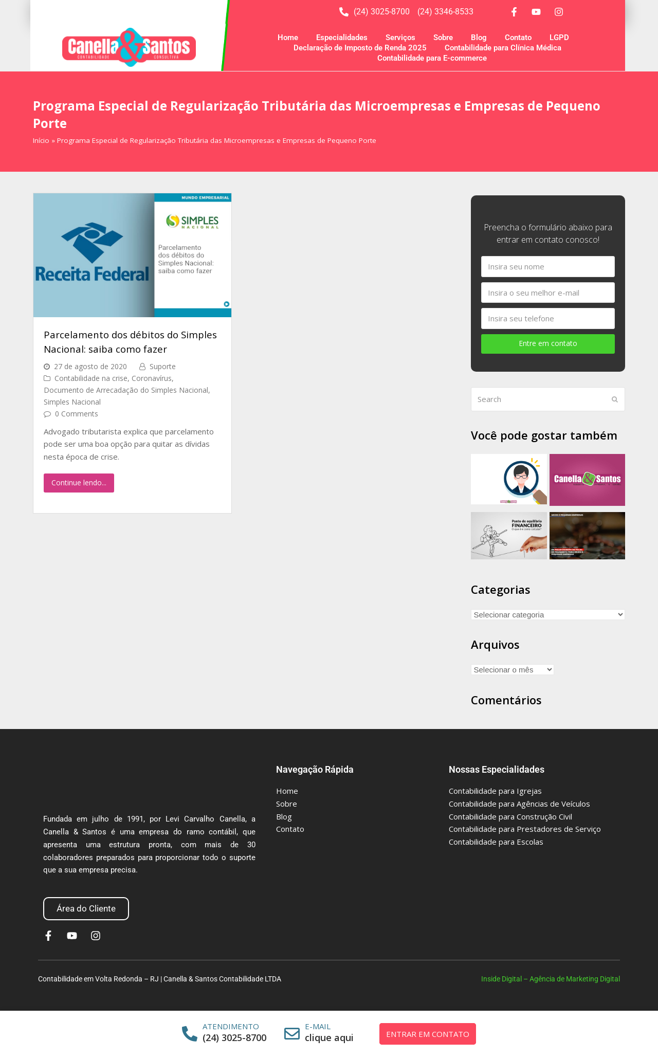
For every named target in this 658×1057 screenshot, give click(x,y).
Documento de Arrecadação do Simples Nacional (126, 390)
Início (41, 140)
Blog (479, 37)
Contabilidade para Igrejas (495, 791)
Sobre (443, 37)
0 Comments (76, 413)
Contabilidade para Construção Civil (510, 816)
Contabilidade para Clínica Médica (503, 47)
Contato (518, 37)
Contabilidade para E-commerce (432, 58)
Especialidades (342, 37)
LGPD (559, 37)
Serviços (400, 37)
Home (288, 37)
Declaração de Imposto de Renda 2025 (360, 47)
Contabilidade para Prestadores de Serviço (525, 829)
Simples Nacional (72, 402)
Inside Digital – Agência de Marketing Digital (550, 979)
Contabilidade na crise (90, 378)
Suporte (163, 366)
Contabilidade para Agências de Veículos (519, 803)
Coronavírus (152, 378)
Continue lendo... (78, 482)
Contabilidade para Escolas (496, 841)
